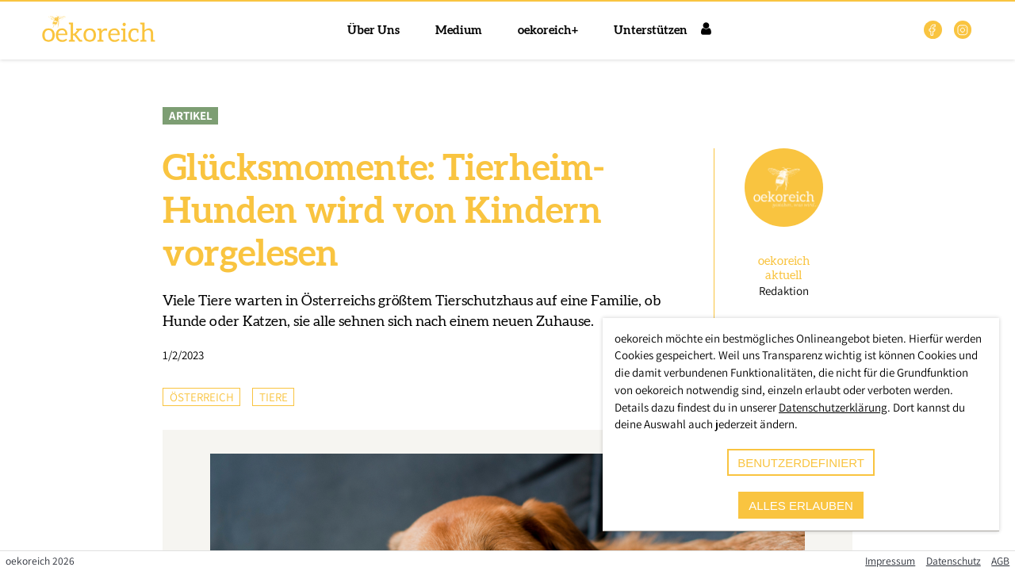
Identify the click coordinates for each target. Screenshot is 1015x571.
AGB (1000, 561)
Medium (458, 30)
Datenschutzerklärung (833, 407)
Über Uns (373, 30)
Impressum (890, 561)
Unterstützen (651, 30)
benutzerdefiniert (800, 462)
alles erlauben (801, 505)
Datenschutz (953, 561)
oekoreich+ (548, 30)
